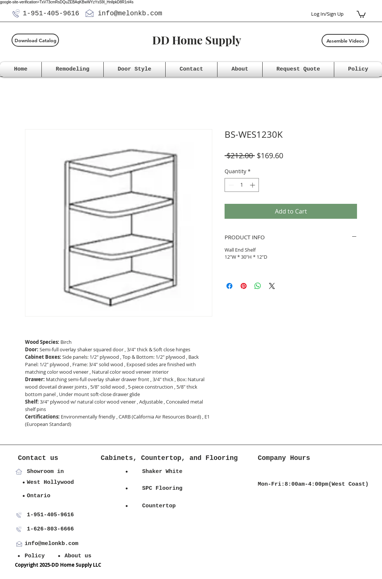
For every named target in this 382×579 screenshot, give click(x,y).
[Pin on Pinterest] (243, 285)
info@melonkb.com (130, 13)
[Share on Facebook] (229, 285)
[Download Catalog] (35, 40)
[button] (361, 14)
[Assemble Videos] (345, 40)
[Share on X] (271, 285)
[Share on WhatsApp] (257, 285)
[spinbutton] (241, 185)
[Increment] (253, 185)
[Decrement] (230, 185)
